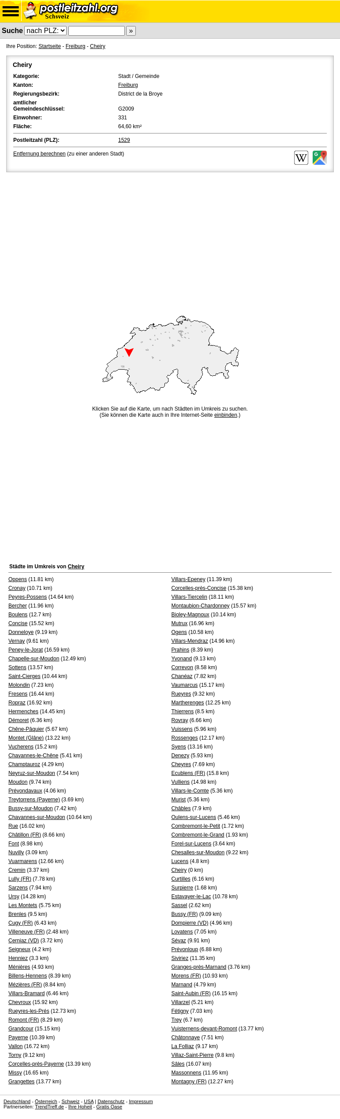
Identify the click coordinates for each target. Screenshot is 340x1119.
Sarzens (18, 888)
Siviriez (180, 958)
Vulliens (181, 782)
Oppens (17, 579)
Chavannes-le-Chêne (33, 755)
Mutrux (180, 623)
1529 (124, 140)
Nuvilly (16, 852)
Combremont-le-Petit (196, 826)
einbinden (225, 415)
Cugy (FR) (20, 923)
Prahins (181, 650)
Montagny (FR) (189, 1081)
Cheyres (181, 764)
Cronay (17, 588)
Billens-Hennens (27, 976)
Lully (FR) (19, 879)
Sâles (178, 1064)
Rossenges (185, 738)
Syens (179, 747)
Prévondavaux (25, 791)
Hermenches (23, 711)
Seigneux (19, 949)
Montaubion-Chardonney (201, 606)
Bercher (17, 606)
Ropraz (17, 703)
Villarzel (181, 1002)
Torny (14, 1055)
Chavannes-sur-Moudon (36, 817)
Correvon (182, 667)
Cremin (17, 870)
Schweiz (70, 1101)
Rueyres (181, 694)
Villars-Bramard (26, 993)
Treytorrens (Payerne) (34, 800)
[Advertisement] (170, 240)
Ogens (179, 632)
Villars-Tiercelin (189, 597)
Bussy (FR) (185, 914)
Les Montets (22, 905)
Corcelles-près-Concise (199, 588)
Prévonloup (185, 949)
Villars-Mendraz (190, 641)
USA (88, 1101)
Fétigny (180, 1011)
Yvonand (182, 659)
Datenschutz (110, 1101)
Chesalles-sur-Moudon (198, 852)
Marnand (182, 985)
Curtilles (181, 879)
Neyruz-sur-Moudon (31, 773)
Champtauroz (24, 764)
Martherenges (188, 703)
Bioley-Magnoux (190, 614)
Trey (177, 1020)
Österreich (46, 1101)
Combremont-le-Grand (198, 835)
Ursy (13, 896)
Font (13, 844)
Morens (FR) (186, 976)
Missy (15, 1073)
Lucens (180, 861)
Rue (13, 826)
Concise (17, 623)
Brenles (17, 914)
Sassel (179, 905)
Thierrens (183, 711)
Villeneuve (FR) (26, 932)
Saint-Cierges (24, 676)
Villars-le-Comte (190, 791)
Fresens (17, 694)
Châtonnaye (186, 1037)
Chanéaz (182, 676)
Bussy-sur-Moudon (30, 808)
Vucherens (21, 747)
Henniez (18, 958)
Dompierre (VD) (190, 923)
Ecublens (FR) (188, 773)
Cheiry (97, 46)
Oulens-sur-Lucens (194, 817)
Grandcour (21, 1029)
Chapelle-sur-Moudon (33, 659)
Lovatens (182, 932)
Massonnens (187, 1073)
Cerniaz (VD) (23, 940)
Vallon (15, 1046)
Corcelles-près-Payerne (36, 1064)
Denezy (181, 755)
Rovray (180, 720)
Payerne (18, 1037)
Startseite (49, 46)
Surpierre (182, 888)
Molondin (19, 685)
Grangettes (21, 1081)
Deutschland (17, 1101)
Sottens (17, 667)
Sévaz (179, 940)
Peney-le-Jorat (25, 650)
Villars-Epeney (188, 579)
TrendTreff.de (49, 1106)
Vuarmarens (22, 861)
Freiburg (76, 46)
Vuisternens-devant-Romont (204, 1029)
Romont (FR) (23, 1020)
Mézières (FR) (25, 985)
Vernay (16, 641)
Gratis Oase (109, 1106)
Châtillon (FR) (24, 835)
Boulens (17, 614)
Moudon (17, 782)
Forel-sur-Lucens (192, 844)
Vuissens (182, 729)
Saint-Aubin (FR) (191, 993)
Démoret (18, 720)
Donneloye (21, 632)
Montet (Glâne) (26, 738)
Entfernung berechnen (39, 154)
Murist (179, 800)
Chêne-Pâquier (26, 729)
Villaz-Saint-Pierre (193, 1055)
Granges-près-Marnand (199, 967)
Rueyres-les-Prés (28, 1011)
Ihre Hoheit (80, 1106)
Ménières (19, 967)
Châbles (181, 808)
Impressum (141, 1101)
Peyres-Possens (27, 597)
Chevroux (19, 1002)
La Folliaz (183, 1046)
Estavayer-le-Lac (191, 896)
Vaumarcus (185, 685)
